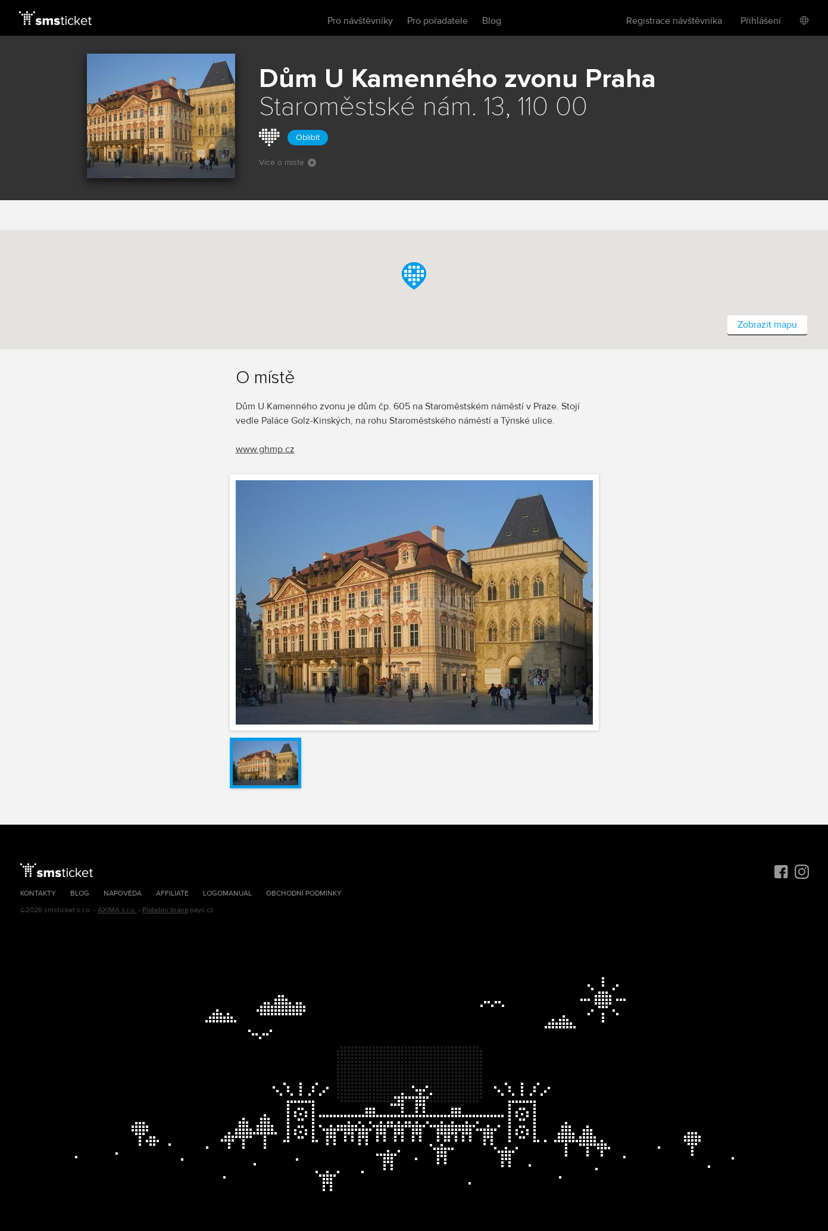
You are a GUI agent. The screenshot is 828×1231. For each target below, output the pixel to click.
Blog (491, 21)
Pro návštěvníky (360, 21)
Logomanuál (227, 893)
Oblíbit (308, 137)
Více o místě (287, 162)
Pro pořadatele (437, 21)
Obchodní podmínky (304, 893)
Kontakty (38, 893)
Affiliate (172, 893)
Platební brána (165, 910)
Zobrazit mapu (767, 325)
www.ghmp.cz (265, 449)
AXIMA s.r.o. (117, 910)
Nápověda (123, 893)
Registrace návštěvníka (674, 21)
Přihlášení (760, 21)
